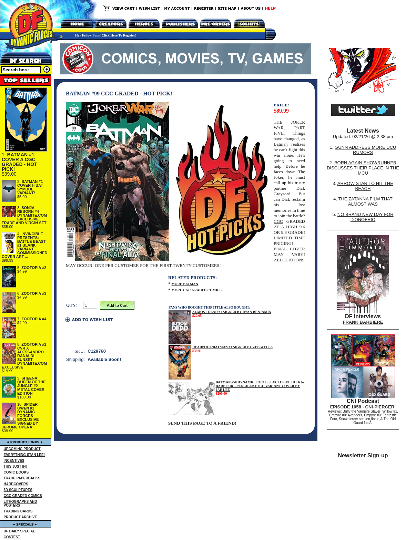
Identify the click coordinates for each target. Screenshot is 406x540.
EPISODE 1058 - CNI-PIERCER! (363, 406)
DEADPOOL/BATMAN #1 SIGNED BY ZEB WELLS (232, 347)
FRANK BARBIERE (363, 322)
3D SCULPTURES (18, 490)
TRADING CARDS (18, 511)
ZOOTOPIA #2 (33, 268)
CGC (278, 221)
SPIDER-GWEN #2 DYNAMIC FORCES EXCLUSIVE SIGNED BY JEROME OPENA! (20, 415)
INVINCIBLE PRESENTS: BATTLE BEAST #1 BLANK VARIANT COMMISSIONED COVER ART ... (24, 245)
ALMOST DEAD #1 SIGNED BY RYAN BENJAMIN (231, 312)
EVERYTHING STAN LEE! (24, 455)
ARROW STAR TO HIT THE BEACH (365, 186)
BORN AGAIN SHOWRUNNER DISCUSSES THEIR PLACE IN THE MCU (363, 168)
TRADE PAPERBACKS (22, 478)
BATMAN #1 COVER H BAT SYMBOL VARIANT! (30, 187)
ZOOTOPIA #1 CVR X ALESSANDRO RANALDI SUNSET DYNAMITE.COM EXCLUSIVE (24, 355)
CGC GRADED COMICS (23, 496)
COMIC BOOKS (16, 472)
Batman (280, 144)
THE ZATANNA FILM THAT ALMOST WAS (365, 201)
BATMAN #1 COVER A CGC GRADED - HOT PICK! (19, 162)
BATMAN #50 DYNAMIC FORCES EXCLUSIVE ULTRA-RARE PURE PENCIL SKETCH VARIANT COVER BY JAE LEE (260, 386)
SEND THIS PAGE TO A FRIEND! (202, 423)
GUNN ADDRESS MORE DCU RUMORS (365, 150)
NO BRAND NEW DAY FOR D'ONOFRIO (365, 217)
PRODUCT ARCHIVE (20, 517)
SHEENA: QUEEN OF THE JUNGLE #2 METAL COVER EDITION (31, 385)
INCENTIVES (14, 461)
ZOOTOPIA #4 (33, 319)
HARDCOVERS (16, 484)
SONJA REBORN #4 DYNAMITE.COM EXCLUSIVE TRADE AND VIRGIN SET (24, 215)
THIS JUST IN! (15, 466)
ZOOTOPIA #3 (33, 293)
